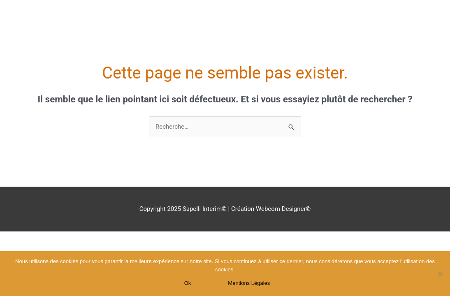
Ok (187, 283)
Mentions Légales (249, 283)
